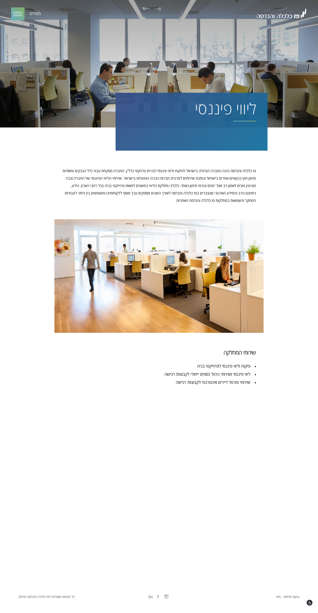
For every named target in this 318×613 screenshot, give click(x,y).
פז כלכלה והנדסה (281, 14)
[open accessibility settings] (309, 603)
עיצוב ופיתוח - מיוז (287, 597)
